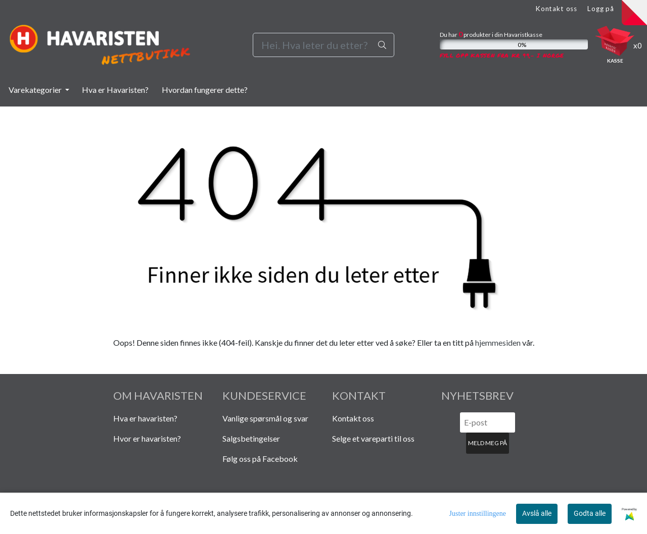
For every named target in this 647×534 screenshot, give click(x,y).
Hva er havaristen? (145, 418)
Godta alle (590, 513)
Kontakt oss (556, 9)
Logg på (600, 9)
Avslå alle (536, 513)
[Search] (323, 45)
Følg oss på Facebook (260, 458)
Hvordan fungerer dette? (205, 89)
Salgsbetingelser (251, 438)
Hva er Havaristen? (115, 89)
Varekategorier (36, 89)
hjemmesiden (498, 342)
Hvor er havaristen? (147, 438)
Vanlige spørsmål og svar (265, 418)
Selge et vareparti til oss (373, 438)
